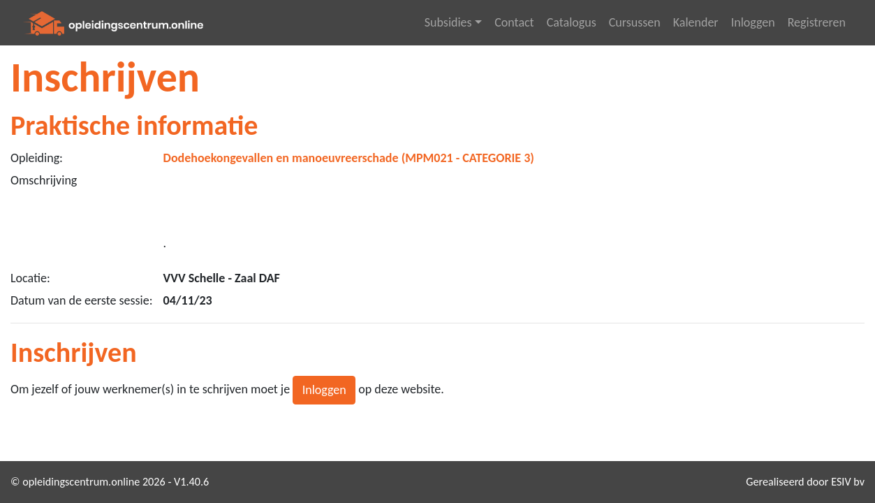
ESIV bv (848, 481)
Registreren (817, 22)
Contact (514, 22)
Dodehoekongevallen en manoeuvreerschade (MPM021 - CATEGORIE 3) (348, 158)
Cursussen (635, 22)
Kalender (696, 22)
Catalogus (571, 22)
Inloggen (753, 22)
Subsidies (448, 22)
